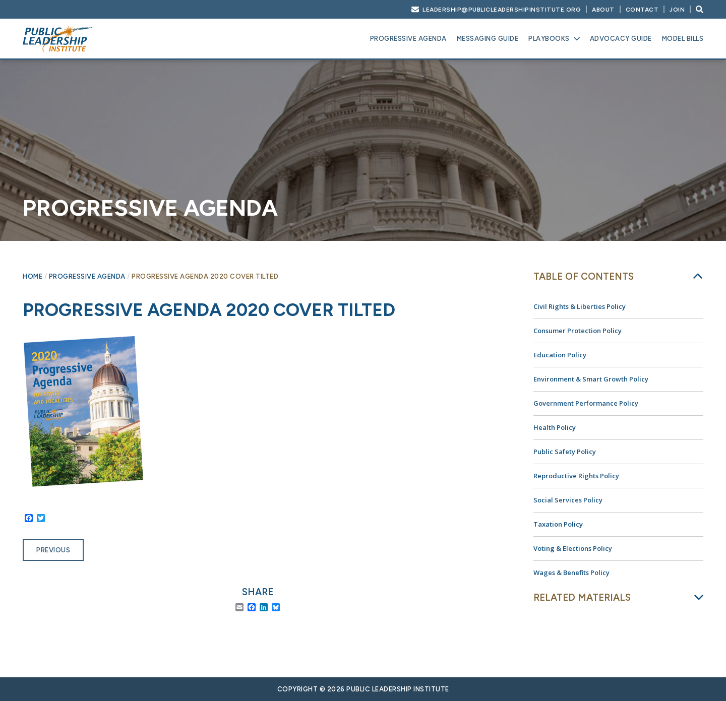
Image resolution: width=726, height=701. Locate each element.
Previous (53, 550)
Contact (642, 10)
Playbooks (549, 38)
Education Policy (559, 354)
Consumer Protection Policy (577, 330)
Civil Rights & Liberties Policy (579, 306)
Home (32, 276)
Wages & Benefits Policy (571, 572)
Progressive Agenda (408, 38)
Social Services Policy (567, 499)
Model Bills (683, 38)
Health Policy (554, 427)
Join (677, 10)
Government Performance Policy (585, 403)
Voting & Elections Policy (572, 548)
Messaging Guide (488, 38)
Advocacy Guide (621, 38)
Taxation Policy (558, 524)
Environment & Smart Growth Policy (590, 379)
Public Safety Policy (564, 451)
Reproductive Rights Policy (576, 475)
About (603, 10)
